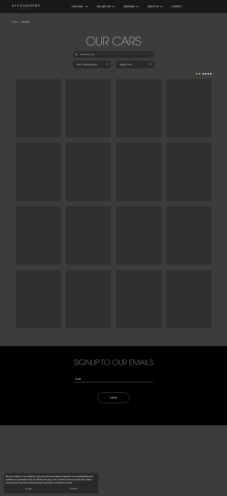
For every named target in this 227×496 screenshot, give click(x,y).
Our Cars (80, 6)
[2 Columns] (198, 74)
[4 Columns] (207, 74)
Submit (113, 397)
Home (14, 22)
